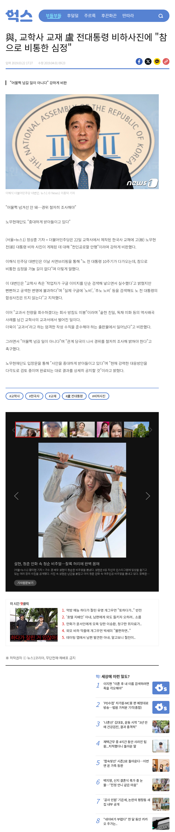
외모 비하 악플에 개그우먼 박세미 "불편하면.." (96, 630)
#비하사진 (98, 396)
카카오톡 (157, 61)
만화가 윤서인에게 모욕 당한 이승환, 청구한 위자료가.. (102, 623)
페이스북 (139, 61)
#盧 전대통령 (74, 396)
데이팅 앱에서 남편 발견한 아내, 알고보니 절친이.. (99, 637)
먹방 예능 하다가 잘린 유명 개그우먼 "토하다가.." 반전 (102, 610)
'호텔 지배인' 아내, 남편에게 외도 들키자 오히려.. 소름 (101, 616)
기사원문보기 (25, 583)
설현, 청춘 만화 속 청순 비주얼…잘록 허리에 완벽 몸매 (56, 563)
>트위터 (148, 61)
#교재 (52, 396)
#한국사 (34, 396)
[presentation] (11, 429)
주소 (166, 61)
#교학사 (14, 396)
